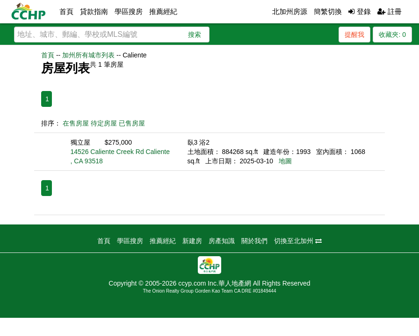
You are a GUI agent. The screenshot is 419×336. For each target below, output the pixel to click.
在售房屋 (76, 123)
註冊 (389, 11)
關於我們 (254, 241)
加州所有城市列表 (88, 55)
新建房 (192, 241)
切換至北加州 (298, 241)
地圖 (285, 161)
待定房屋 (104, 123)
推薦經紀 (163, 11)
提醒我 (354, 34)
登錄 (359, 11)
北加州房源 (289, 11)
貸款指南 (94, 11)
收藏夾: (392, 34)
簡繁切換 (328, 11)
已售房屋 (132, 123)
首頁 (66, 11)
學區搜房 (129, 11)
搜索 (194, 34)
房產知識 (222, 241)
